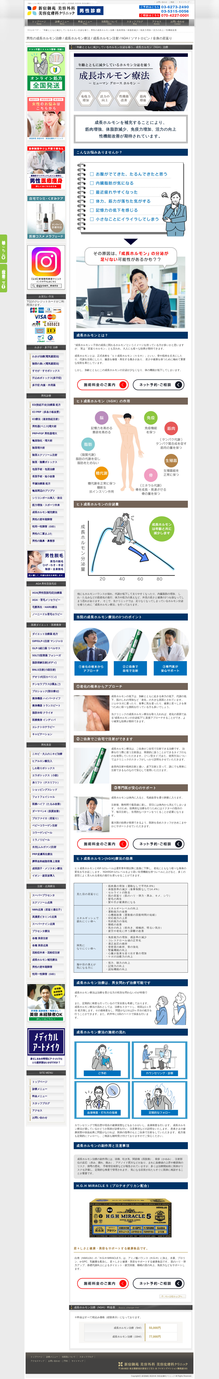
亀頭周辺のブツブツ (43, 490)
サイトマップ (184, 2)
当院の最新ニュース (4, 275)
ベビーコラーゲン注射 (44, 825)
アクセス (156, 22)
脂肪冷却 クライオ (42, 712)
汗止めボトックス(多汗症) (46, 377)
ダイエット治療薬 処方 (45, 633)
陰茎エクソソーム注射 (44, 454)
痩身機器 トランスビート (46, 705)
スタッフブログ (135, 22)
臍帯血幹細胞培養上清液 (46, 861)
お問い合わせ (177, 22)
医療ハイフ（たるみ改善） (47, 804)
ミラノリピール (41, 839)
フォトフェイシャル (43, 796)
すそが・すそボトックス (46, 370)
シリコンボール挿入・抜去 (47, 497)
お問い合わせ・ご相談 (165, 2)
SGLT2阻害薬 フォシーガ (46, 655)
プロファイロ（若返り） (46, 818)
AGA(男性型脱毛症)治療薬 (47, 592)
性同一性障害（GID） (44, 526)
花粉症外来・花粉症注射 (46, 952)
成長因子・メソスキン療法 (47, 868)
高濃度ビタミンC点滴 (44, 916)
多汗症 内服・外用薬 (43, 385)
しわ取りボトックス (43, 768)
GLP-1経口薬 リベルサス (46, 648)
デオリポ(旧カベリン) (44, 676)
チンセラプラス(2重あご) (46, 684)
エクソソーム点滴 (42, 902)
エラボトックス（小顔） (46, 775)
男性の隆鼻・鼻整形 (43, 540)
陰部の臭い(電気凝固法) (45, 363)
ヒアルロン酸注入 (42, 761)
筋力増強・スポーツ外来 (46, 505)
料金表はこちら (4, 246)
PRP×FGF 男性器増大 (44, 433)
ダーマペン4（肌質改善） (46, 811)
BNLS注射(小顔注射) (44, 669)
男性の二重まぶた (42, 533)
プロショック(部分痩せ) (45, 691)
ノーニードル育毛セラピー (47, 614)
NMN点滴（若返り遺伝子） (47, 909)
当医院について (109, 22)
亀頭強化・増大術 (42, 440)
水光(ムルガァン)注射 (44, 847)
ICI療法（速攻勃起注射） (46, 419)
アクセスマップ (37, 1361)
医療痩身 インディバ (43, 719)
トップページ (39, 22)
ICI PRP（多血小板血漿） (46, 411)
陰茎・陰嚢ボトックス (44, 462)
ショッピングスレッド (44, 789)
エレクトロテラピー (43, 727)
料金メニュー (85, 22)
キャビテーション (42, 734)
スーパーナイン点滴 (43, 923)
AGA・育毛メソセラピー (46, 599)
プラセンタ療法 (41, 931)
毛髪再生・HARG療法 (44, 607)
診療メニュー (62, 22)
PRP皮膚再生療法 (42, 854)
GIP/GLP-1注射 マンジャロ (47, 641)
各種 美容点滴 (40, 945)
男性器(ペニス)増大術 (44, 426)
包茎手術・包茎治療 (43, 469)
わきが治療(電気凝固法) (45, 356)
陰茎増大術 (38, 447)
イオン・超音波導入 (43, 875)
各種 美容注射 (40, 938)
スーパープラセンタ (43, 895)
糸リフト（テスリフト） (46, 782)
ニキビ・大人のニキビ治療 (47, 753)
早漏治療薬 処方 (41, 483)
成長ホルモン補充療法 (44, 512)
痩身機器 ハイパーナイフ (46, 698)
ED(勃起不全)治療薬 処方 (46, 404)
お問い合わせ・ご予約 (58, 1361)
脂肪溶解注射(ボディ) (44, 662)
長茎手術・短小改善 (43, 476)
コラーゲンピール (42, 832)
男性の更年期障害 (42, 519)
